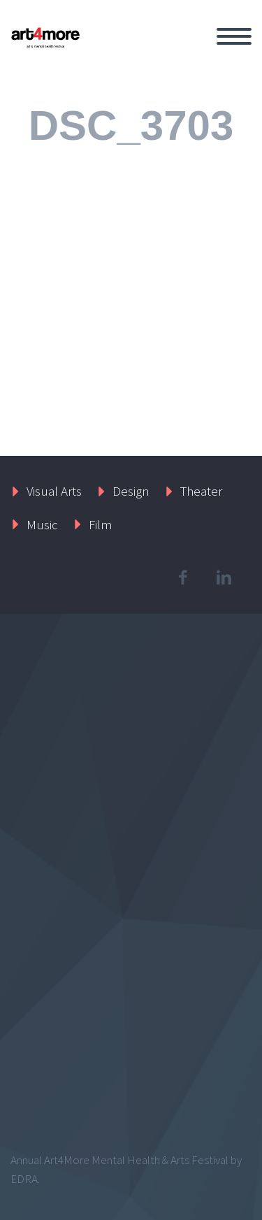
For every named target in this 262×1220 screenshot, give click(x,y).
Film (100, 524)
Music (42, 524)
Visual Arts (54, 490)
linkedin (223, 577)
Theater (201, 490)
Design (131, 490)
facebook (182, 577)
